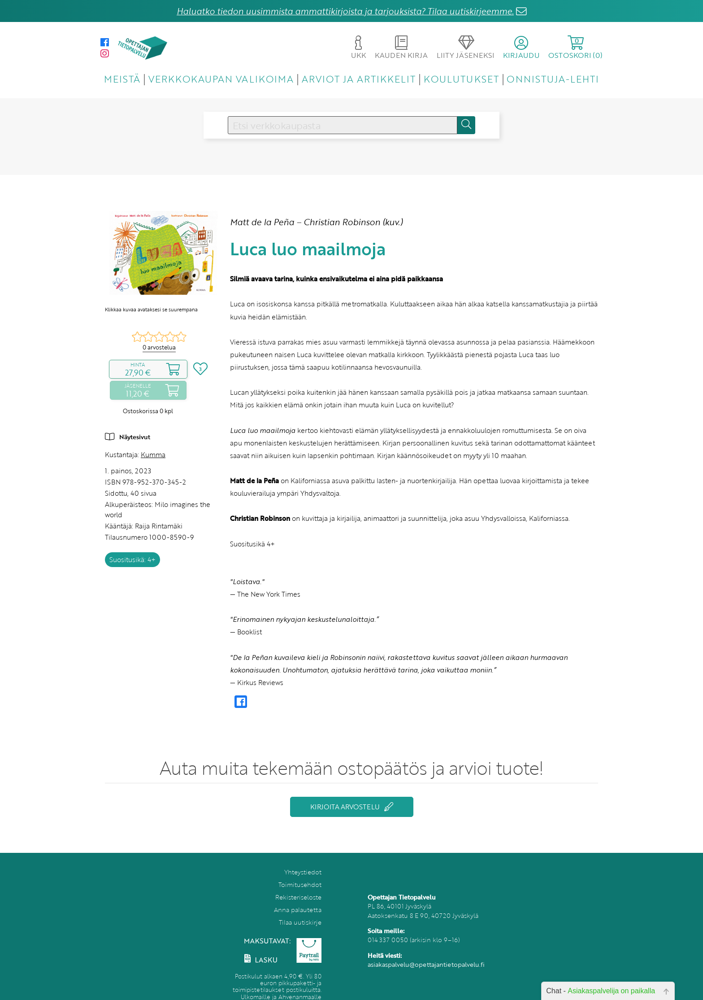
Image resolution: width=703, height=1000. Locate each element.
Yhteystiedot (302, 872)
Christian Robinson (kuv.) (353, 221)
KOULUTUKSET (461, 79)
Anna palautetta (297, 909)
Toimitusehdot (299, 884)
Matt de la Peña (262, 221)
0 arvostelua (159, 347)
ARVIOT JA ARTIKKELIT (359, 79)
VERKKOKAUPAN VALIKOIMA (221, 79)
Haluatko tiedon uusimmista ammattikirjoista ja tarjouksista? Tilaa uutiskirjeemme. (345, 10)
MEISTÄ (122, 79)
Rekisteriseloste (298, 897)
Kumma (153, 454)
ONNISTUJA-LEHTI (553, 79)
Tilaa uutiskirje (300, 922)
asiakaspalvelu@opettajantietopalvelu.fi (426, 964)
